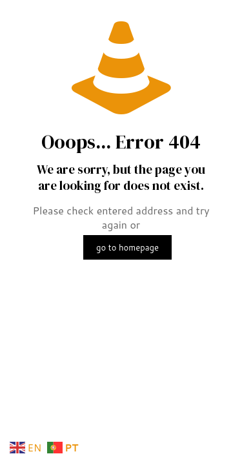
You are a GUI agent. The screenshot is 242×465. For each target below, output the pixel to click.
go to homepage (127, 247)
